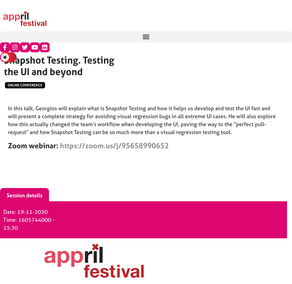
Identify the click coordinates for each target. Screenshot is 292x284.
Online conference (25, 85)
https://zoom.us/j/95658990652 (114, 145)
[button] (146, 36)
